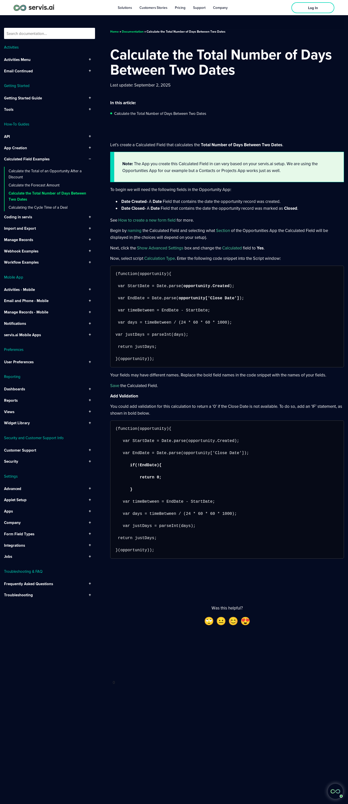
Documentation (133, 31)
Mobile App (13, 277)
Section (223, 230)
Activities (11, 47)
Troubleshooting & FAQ (23, 571)
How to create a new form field (147, 220)
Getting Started (17, 85)
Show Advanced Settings (160, 247)
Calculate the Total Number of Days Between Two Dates (47, 196)
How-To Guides (16, 124)
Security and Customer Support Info (34, 437)
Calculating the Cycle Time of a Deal (38, 207)
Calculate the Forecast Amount (34, 185)
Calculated (232, 247)
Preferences (14, 349)
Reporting (12, 376)
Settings (11, 476)
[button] (335, 791)
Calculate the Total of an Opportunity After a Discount (45, 173)
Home (114, 31)
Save (114, 385)
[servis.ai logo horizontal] (34, 7)
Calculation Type (159, 258)
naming (135, 230)
